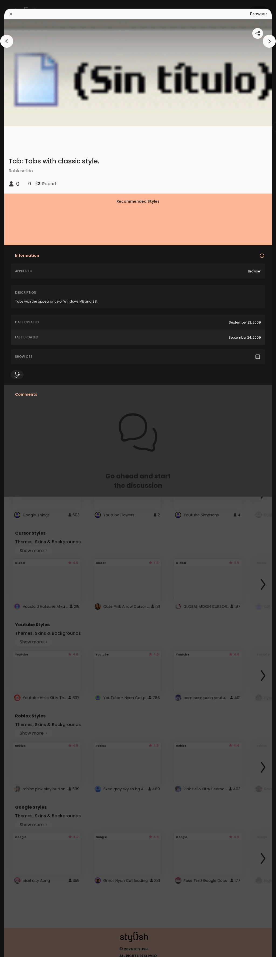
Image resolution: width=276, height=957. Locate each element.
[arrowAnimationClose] (6, 41)
